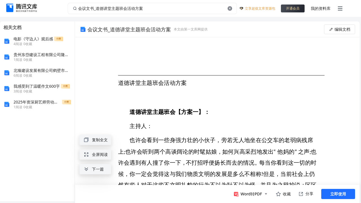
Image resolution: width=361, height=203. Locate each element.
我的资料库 (321, 8)
